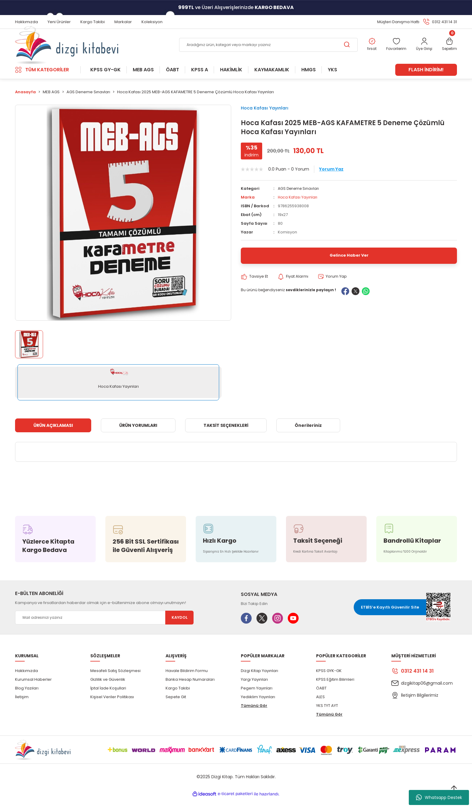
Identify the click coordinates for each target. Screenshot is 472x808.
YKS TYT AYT (327, 715)
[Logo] (66, 50)
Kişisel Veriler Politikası (112, 706)
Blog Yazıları (27, 698)
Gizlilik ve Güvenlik (107, 689)
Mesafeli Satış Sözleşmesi (115, 680)
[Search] (263, 50)
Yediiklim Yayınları (258, 706)
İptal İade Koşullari (108, 698)
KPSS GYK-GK (329, 680)
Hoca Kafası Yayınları (269, 118)
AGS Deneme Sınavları (299, 202)
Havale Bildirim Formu (187, 680)
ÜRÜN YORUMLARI (138, 435)
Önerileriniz (308, 435)
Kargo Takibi (178, 698)
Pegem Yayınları (256, 698)
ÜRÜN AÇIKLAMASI (53, 435)
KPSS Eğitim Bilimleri (335, 689)
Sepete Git (176, 706)
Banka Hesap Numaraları (190, 689)
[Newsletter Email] (104, 627)
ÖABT (321, 698)
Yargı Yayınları (254, 689)
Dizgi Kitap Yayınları (259, 680)
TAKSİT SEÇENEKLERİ (225, 435)
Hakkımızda (26, 680)
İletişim (22, 706)
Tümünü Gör (254, 715)
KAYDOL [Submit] (180, 627)
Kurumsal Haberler (33, 689)
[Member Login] (422, 50)
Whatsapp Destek (439, 797)
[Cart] (448, 50)
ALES (320, 706)
